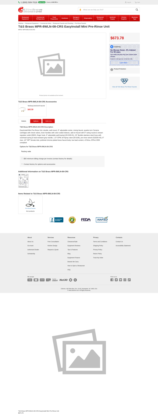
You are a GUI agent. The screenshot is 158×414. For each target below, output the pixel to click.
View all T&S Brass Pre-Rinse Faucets (124, 87)
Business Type (135, 18)
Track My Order (98, 257)
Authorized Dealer (33, 249)
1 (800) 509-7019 (27, 2)
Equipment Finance (74, 257)
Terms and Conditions (100, 241)
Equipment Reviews (74, 245)
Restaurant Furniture (100, 18)
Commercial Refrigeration (40, 18)
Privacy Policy (97, 249)
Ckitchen (20, 23)
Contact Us (119, 241)
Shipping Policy (98, 245)
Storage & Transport (76, 18)
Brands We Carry (73, 261)
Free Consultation (53, 241)
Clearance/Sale (72, 241)
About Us (30, 241)
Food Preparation (54, 18)
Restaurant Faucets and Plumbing (63, 23)
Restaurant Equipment (25, 18)
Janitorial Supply (112, 18)
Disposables (88, 18)
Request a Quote (53, 249)
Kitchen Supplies (124, 18)
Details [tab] (23, 121)
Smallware (64, 18)
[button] (48, 2)
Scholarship (31, 253)
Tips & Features (73, 249)
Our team (30, 245)
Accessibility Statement (123, 245)
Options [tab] (35, 121)
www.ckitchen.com (74, 290)
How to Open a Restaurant (76, 266)
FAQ (69, 270)
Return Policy (97, 253)
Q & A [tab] (49, 121)
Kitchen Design (52, 245)
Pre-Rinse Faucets (80, 23)
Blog (69, 253)
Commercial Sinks (45, 23)
